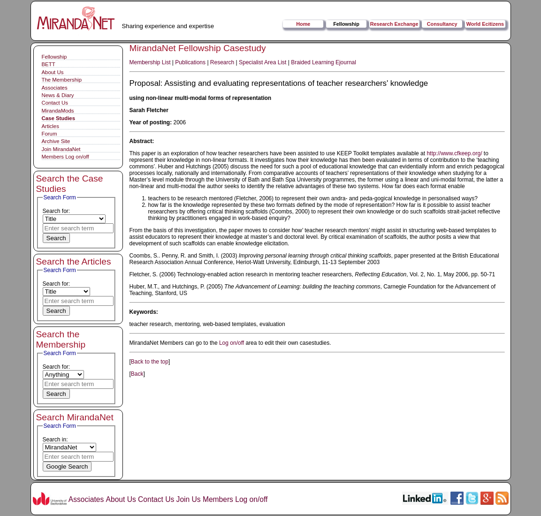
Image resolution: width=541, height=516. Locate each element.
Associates (55, 88)
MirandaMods (58, 111)
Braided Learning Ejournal (323, 62)
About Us (53, 72)
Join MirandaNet (61, 149)
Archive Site (56, 141)
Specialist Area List (262, 62)
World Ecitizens (485, 24)
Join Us (188, 499)
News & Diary (58, 95)
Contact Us (55, 103)
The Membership (62, 80)
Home (303, 24)
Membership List (150, 62)
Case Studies (59, 118)
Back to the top (149, 361)
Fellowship (346, 24)
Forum (49, 134)
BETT (48, 64)
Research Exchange (394, 24)
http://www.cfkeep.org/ (454, 153)
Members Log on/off (65, 156)
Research (222, 62)
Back (137, 374)
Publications (190, 62)
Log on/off (231, 343)
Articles (50, 126)
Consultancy (442, 24)
